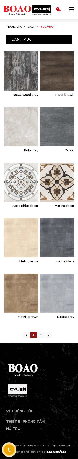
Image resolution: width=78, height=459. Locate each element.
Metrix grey (65, 317)
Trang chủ (14, 26)
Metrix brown (28, 317)
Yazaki (69, 150)
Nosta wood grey (25, 95)
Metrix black (65, 261)
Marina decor (64, 206)
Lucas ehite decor (24, 206)
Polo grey (31, 150)
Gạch (31, 26)
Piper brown (64, 95)
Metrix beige (28, 261)
